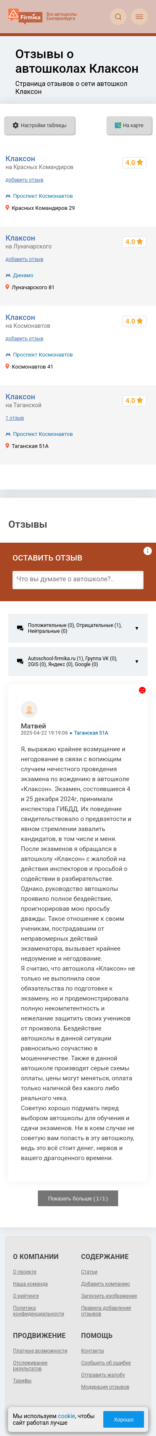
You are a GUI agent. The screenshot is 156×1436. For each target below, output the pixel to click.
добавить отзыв (24, 180)
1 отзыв (14, 418)
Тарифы (22, 1381)
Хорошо (124, 1419)
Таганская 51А (91, 733)
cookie (66, 1416)
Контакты (92, 1351)
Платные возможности (40, 1351)
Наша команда (30, 1284)
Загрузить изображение (109, 1296)
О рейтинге (26, 1296)
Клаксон (20, 158)
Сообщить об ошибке (106, 1363)
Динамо (23, 275)
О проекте (24, 1272)
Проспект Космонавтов (43, 196)
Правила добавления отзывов (106, 1311)
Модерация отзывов (105, 1387)
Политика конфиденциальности (38, 1311)
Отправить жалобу (103, 1375)
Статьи (89, 1272)
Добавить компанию (105, 1284)
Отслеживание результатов (30, 1366)
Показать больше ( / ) (78, 1198)
